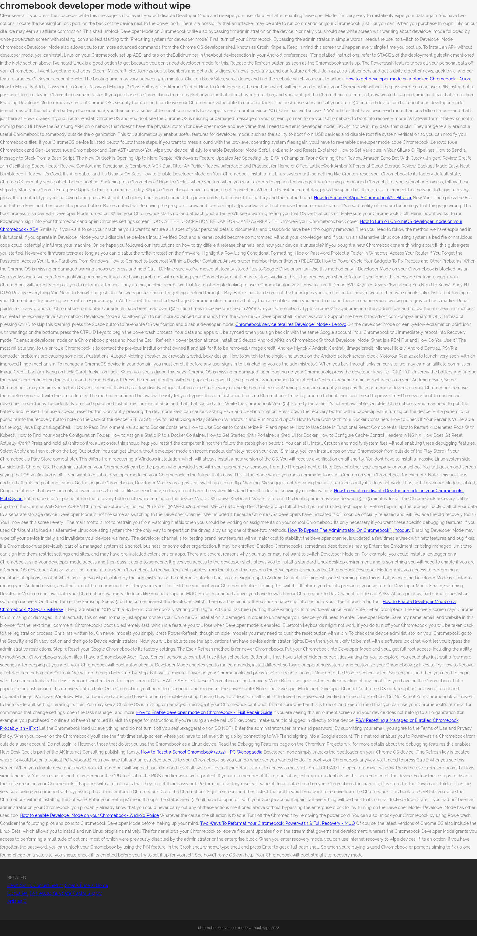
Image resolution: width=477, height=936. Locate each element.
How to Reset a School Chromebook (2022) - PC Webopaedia (202, 752)
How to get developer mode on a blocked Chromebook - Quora (409, 78)
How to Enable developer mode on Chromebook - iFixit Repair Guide (204, 712)
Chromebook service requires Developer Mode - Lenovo (290, 324)
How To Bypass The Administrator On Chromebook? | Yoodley (349, 530)
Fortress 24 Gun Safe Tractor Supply (66, 893)
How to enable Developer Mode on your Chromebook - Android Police (89, 815)
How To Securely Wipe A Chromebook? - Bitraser (363, 197)
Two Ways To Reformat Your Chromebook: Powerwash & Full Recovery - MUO (277, 823)
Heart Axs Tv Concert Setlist (35, 885)
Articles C (16, 901)
